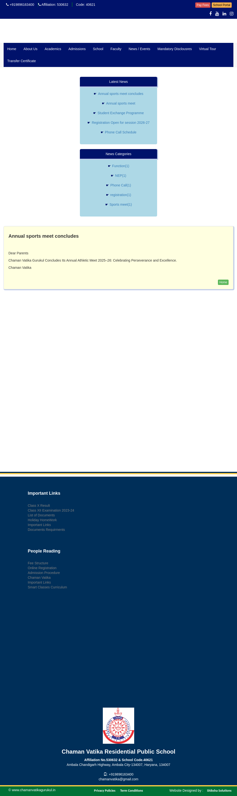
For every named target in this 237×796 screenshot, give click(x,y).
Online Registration (42, 568)
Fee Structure (38, 563)
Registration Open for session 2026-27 (118, 123)
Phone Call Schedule (119, 132)
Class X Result (39, 505)
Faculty (116, 49)
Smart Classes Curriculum (47, 587)
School (98, 49)
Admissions (77, 49)
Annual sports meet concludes (118, 94)
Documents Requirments (46, 530)
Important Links (39, 525)
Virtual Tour (207, 49)
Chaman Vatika (39, 577)
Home (11, 49)
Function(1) (118, 166)
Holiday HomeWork (42, 520)
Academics (53, 49)
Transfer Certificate (21, 61)
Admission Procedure (44, 573)
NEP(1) (118, 176)
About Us (30, 49)
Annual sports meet (118, 103)
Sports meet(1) (118, 204)
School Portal (221, 5)
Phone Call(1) (118, 185)
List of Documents (41, 515)
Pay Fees (203, 5)
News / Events (139, 49)
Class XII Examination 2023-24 (51, 510)
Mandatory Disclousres (174, 49)
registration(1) (118, 195)
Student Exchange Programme (118, 113)
